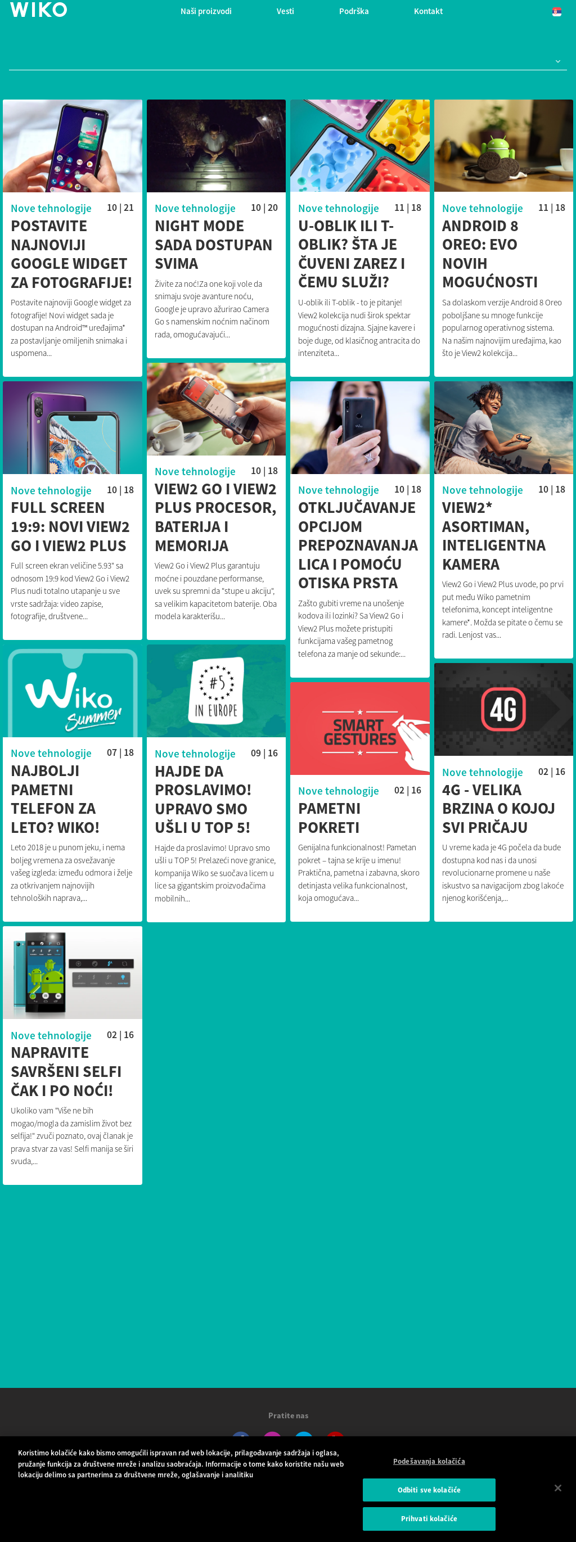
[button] (555, 62)
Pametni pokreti (259, 820)
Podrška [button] (354, 11)
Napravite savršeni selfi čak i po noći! (101, 1075)
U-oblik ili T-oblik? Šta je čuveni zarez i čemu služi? (351, 254)
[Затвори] (558, 1493)
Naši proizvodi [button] (206, 11)
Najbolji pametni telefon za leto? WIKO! (90, 801)
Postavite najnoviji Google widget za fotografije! (72, 254)
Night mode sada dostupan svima (214, 245)
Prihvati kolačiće (429, 1524)
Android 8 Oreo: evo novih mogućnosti (490, 254)
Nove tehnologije (51, 208)
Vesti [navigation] (285, 11)
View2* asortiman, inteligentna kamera (459, 537)
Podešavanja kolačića (429, 1466)
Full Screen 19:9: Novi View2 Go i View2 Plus (175, 527)
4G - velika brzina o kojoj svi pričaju (463, 811)
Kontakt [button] (428, 11)
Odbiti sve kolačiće (429, 1495)
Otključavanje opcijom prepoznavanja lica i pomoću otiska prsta (288, 546)
